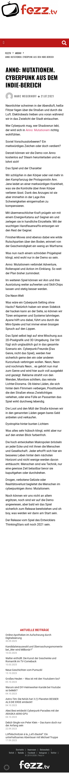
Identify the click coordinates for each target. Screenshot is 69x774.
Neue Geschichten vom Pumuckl (24, 669)
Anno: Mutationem (38, 130)
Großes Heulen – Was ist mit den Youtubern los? (33, 678)
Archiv (18, 53)
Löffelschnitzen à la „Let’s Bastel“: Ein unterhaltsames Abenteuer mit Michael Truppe (32, 736)
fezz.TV (8, 53)
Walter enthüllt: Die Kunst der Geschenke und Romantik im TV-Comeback (31, 660)
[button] (3, 42)
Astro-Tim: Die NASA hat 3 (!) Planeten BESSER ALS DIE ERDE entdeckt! (32, 700)
